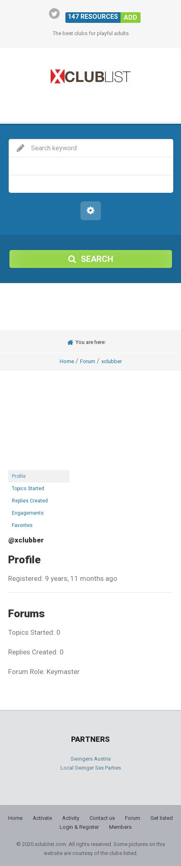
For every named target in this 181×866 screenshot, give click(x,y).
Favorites (22, 525)
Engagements (28, 513)
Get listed (161, 818)
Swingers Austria (91, 759)
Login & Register (79, 827)
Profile (19, 476)
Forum (87, 361)
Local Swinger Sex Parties (90, 768)
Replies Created (30, 501)
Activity (70, 818)
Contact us (102, 818)
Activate (42, 818)
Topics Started (28, 488)
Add (130, 17)
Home (67, 361)
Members (120, 827)
